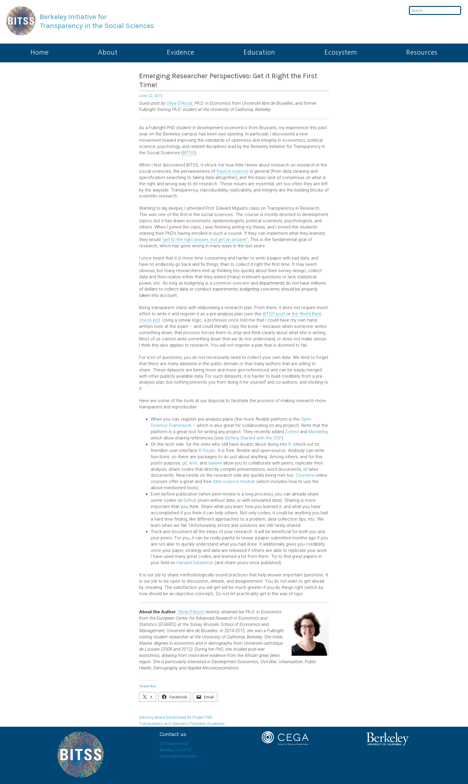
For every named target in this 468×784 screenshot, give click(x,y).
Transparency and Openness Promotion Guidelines (182, 723)
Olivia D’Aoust (180, 103)
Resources (422, 52)
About (108, 52)
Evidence (180, 52)
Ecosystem (340, 52)
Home (39, 52)
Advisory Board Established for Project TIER (175, 717)
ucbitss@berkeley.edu (178, 756)
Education (259, 52)
